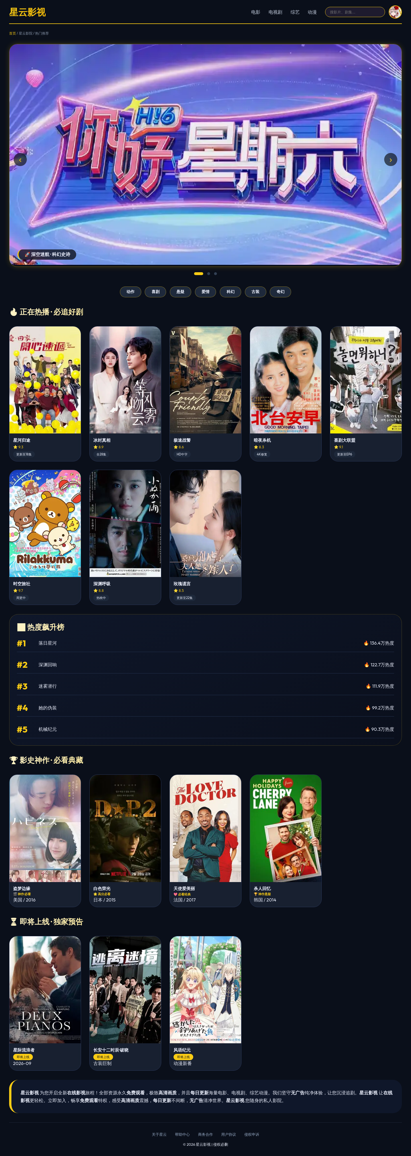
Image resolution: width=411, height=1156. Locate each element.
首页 (12, 33)
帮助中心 (182, 1134)
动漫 (312, 12)
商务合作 (205, 1134)
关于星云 (159, 1134)
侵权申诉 (251, 1134)
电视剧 (275, 12)
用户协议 (228, 1134)
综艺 (295, 12)
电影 (255, 12)
